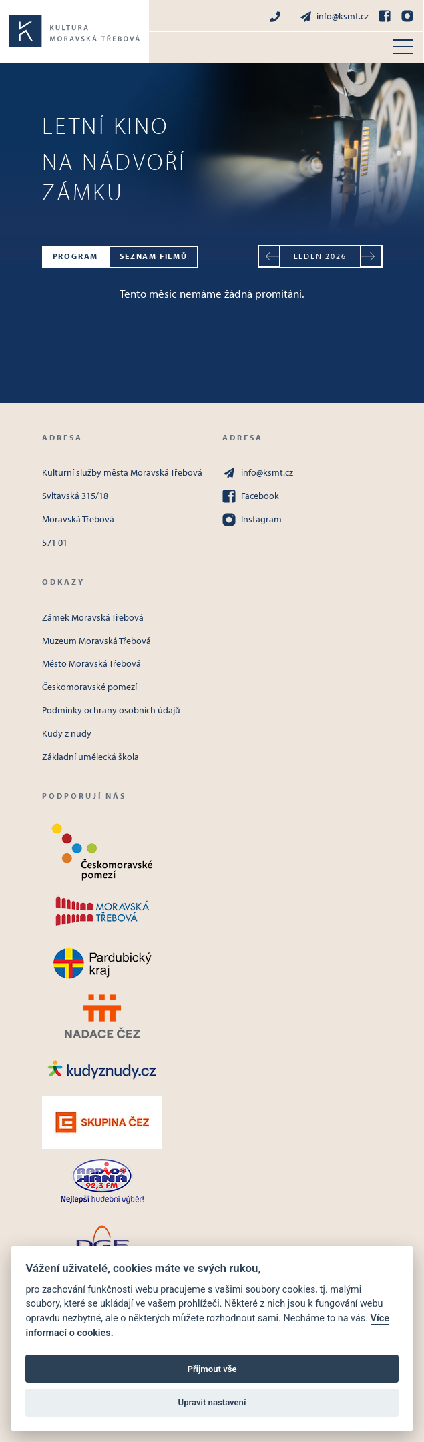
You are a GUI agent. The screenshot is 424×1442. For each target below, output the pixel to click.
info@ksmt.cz (334, 16)
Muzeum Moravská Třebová (96, 641)
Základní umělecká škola (90, 757)
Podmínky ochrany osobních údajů (111, 710)
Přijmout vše (211, 1369)
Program (76, 256)
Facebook (250, 496)
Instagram (252, 519)
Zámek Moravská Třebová (93, 617)
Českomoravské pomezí (89, 687)
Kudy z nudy (66, 733)
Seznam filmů (154, 256)
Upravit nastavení (212, 1402)
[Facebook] (385, 16)
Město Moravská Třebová (91, 663)
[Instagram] (407, 16)
